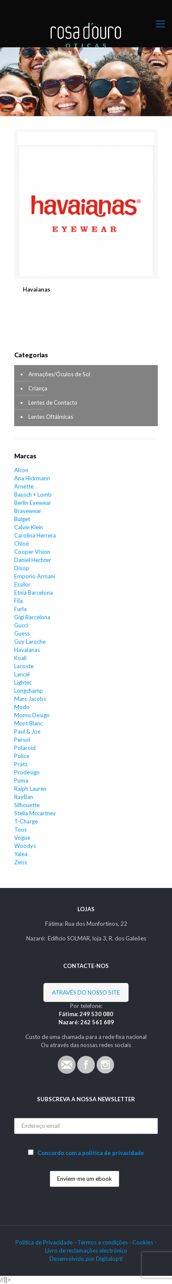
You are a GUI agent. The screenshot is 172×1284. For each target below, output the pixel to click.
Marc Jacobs (30, 698)
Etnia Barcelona (33, 592)
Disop (21, 568)
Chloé (21, 543)
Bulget (22, 519)
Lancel (22, 674)
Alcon (21, 470)
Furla (20, 608)
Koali (20, 657)
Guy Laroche (30, 641)
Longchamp (28, 690)
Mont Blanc (28, 723)
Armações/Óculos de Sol (59, 374)
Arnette (24, 486)
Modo (22, 706)
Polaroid (25, 747)
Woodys (25, 845)
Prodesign (27, 772)
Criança (37, 388)
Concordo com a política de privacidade (90, 1152)
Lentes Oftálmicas (50, 416)
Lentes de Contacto (52, 402)
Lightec (23, 682)
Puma (21, 780)
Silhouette (27, 805)
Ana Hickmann (32, 478)
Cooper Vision (32, 551)
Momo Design (31, 715)
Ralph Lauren (30, 788)
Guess (22, 633)
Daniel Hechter (32, 559)
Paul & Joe (27, 731)
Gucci (21, 625)
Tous (20, 829)
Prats (21, 764)
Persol (22, 739)
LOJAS (86, 909)
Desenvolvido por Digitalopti (86, 1258)
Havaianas (36, 289)
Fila (18, 600)
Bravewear (27, 510)
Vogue (22, 837)
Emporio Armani (34, 576)
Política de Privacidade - (46, 1242)
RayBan (23, 796)
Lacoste (24, 666)
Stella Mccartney (35, 813)
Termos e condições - (104, 1242)
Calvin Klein (28, 527)
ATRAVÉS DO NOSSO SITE (86, 992)
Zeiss (20, 862)
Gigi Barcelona (32, 617)
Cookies (142, 1242)
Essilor (22, 584)
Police (21, 756)
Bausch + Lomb (33, 494)
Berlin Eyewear (32, 502)
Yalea (21, 854)
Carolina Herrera (35, 535)
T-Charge (26, 821)
